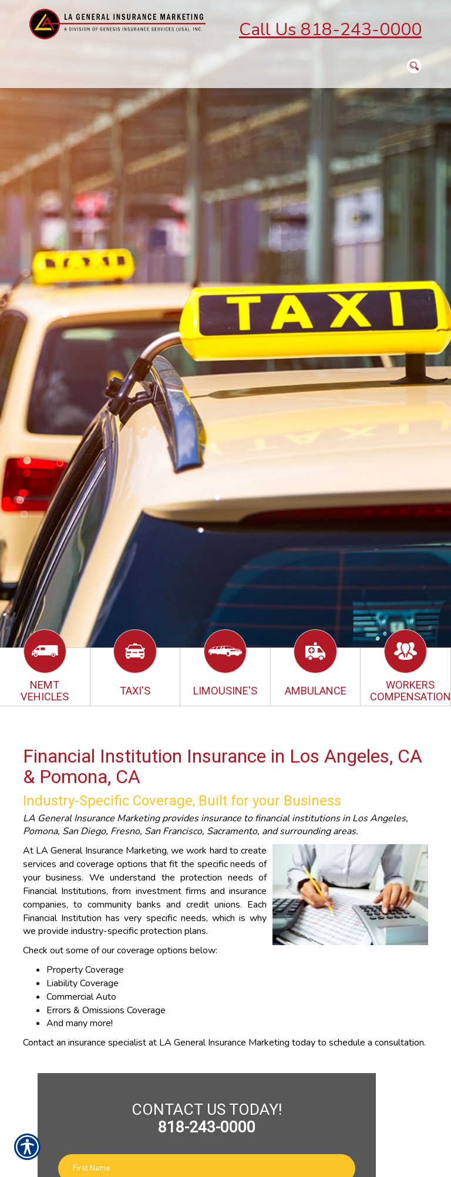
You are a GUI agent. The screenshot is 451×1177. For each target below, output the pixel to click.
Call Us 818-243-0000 (330, 30)
